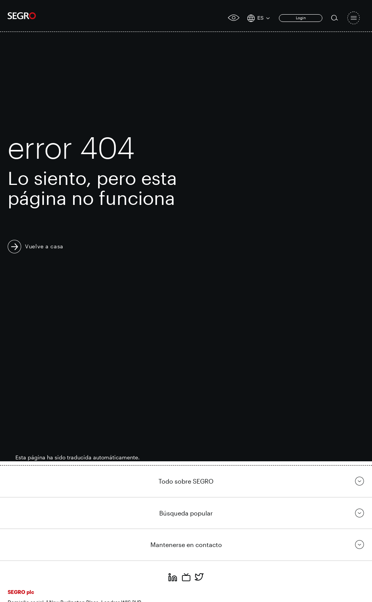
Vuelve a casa (44, 246)
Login (301, 17)
